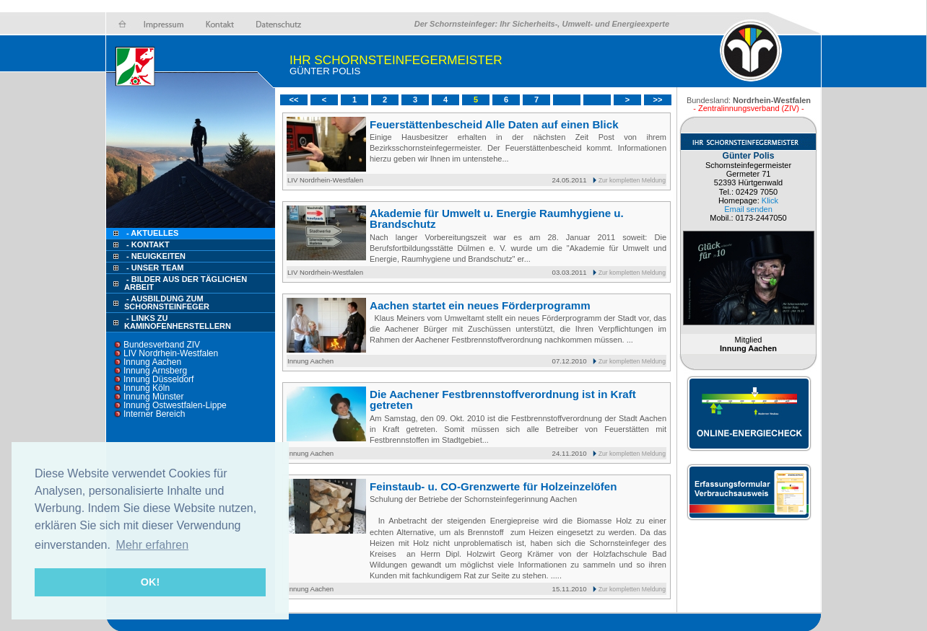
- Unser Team (154, 267)
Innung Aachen (152, 362)
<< (294, 99)
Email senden (748, 209)
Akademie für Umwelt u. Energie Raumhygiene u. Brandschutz (497, 218)
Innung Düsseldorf (158, 379)
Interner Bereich (154, 414)
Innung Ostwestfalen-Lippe (175, 405)
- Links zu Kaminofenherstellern (177, 322)
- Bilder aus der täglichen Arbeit (185, 283)
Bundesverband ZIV (161, 345)
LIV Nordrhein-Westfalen (170, 353)
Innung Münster (153, 397)
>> (658, 99)
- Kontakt (147, 244)
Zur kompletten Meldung (632, 180)
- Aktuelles (151, 233)
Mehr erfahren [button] (152, 545)
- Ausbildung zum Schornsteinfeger (166, 302)
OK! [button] (150, 582)
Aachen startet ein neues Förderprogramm (480, 305)
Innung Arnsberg (155, 371)
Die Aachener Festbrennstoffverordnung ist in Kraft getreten (503, 399)
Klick (770, 200)
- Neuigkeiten (156, 256)
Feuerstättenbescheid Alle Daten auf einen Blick (494, 124)
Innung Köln (146, 388)
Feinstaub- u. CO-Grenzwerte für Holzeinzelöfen (493, 486)
